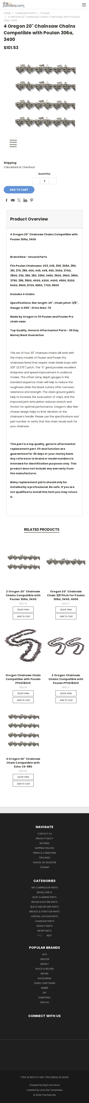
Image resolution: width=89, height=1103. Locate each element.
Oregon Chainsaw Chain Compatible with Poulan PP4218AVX (23, 679)
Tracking (44, 857)
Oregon (44, 959)
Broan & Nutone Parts (44, 902)
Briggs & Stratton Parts (44, 911)
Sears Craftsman (44, 983)
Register (51, 862)
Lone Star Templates (51, 1090)
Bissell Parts (44, 892)
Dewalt (44, 964)
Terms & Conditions (44, 852)
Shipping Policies (44, 848)
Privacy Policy (44, 838)
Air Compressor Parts (44, 887)
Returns (44, 843)
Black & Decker (45, 968)
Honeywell (44, 997)
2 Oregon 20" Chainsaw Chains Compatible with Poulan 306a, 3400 (23, 595)
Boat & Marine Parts (45, 897)
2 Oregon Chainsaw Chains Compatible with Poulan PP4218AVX (65, 679)
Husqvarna (44, 978)
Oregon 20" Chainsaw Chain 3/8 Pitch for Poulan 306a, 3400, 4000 (66, 595)
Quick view (23, 609)
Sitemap (44, 867)
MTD (44, 954)
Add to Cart (23, 616)
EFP (44, 992)
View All (44, 1002)
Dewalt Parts (45, 926)
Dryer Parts (44, 930)
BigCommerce (51, 1085)
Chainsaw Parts (44, 921)
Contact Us (44, 833)
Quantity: (44, 173)
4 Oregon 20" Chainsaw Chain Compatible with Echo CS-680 (23, 762)
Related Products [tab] (41, 529)
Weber (44, 988)
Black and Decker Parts (44, 906)
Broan (44, 973)
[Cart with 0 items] (76, 4)
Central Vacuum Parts (44, 916)
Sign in (37, 862)
